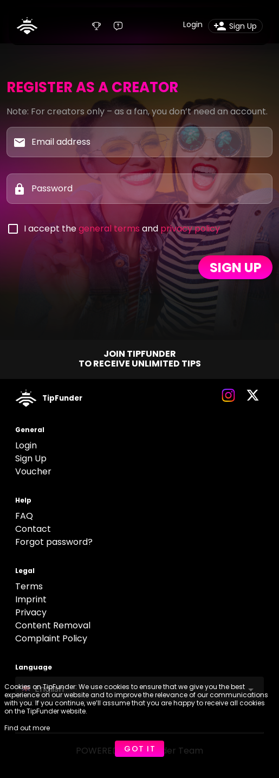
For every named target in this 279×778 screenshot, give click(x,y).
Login (26, 445)
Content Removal (52, 625)
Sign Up (31, 458)
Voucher (33, 471)
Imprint (31, 599)
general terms (109, 228)
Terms (29, 586)
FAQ (24, 516)
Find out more (27, 727)
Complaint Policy (51, 638)
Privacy (31, 612)
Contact (33, 529)
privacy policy (190, 228)
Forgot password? (54, 542)
